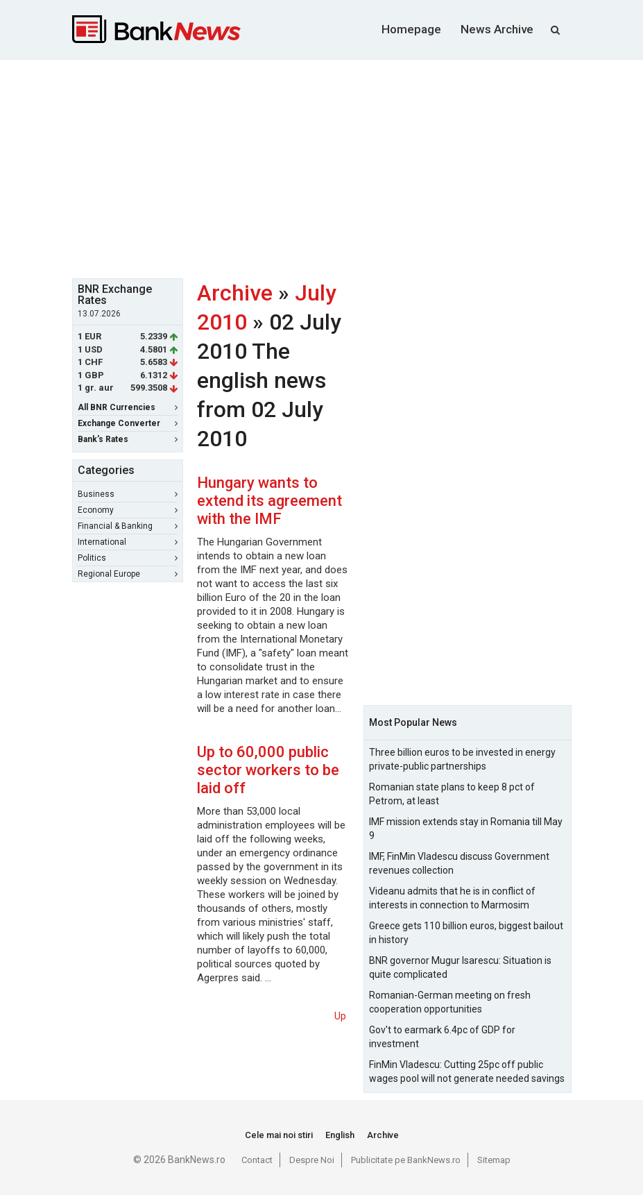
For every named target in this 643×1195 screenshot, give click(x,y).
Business (128, 494)
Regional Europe (128, 574)
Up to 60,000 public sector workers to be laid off (268, 770)
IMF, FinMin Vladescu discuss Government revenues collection (459, 863)
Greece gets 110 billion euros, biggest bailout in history (466, 932)
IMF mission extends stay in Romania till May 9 (466, 828)
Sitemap (494, 1160)
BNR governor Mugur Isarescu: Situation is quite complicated (460, 967)
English (339, 1135)
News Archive (497, 29)
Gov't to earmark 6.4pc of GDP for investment (442, 1036)
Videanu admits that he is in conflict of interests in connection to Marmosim (452, 897)
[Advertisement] (357, 167)
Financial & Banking (128, 526)
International (128, 542)
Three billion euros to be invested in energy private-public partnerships (462, 759)
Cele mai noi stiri (279, 1135)
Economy (128, 510)
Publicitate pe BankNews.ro (406, 1160)
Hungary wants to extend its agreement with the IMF (269, 500)
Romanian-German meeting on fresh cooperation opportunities (450, 1002)
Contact (257, 1160)
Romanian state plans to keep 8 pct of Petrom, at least (452, 793)
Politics (128, 558)
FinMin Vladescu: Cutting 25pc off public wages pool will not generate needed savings (467, 1071)
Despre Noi (311, 1160)
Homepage (411, 29)
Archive (235, 293)
